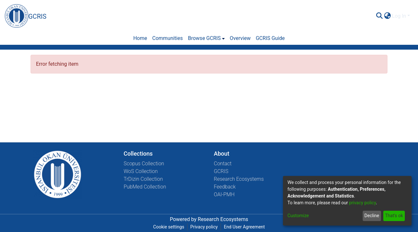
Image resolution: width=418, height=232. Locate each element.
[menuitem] (387, 16)
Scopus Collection (144, 163)
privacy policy (362, 202)
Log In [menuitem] (399, 16)
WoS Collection (141, 171)
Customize (298, 215)
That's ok (394, 215)
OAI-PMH (224, 194)
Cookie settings (168, 226)
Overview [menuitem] (240, 38)
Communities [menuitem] (167, 38)
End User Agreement (244, 226)
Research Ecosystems (239, 179)
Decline (371, 215)
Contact (223, 163)
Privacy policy (204, 226)
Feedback (225, 187)
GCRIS (221, 171)
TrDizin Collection (143, 179)
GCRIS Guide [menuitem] (270, 38)
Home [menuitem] (140, 38)
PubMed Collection (145, 187)
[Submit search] (379, 16)
